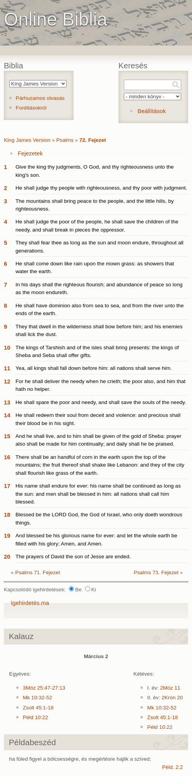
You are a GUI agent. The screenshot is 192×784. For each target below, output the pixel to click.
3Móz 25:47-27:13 (44, 688)
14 (7, 415)
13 (7, 402)
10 (7, 347)
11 (7, 368)
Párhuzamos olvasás (40, 98)
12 (7, 381)
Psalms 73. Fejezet (156, 572)
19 (7, 535)
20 (7, 556)
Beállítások (151, 111)
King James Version (27, 140)
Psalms (65, 140)
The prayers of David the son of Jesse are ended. (73, 556)
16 (7, 457)
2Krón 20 (172, 697)
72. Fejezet (92, 140)
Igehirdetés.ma (30, 602)
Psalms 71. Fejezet (37, 572)
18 (7, 514)
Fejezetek (30, 153)
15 (7, 436)
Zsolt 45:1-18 (38, 708)
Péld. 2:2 (172, 767)
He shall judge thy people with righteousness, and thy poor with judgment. (101, 188)
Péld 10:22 (35, 717)
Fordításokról (31, 108)
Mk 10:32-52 (37, 697)
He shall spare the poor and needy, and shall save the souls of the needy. (100, 402)
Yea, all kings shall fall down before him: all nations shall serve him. (93, 368)
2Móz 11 (170, 688)
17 (7, 486)
